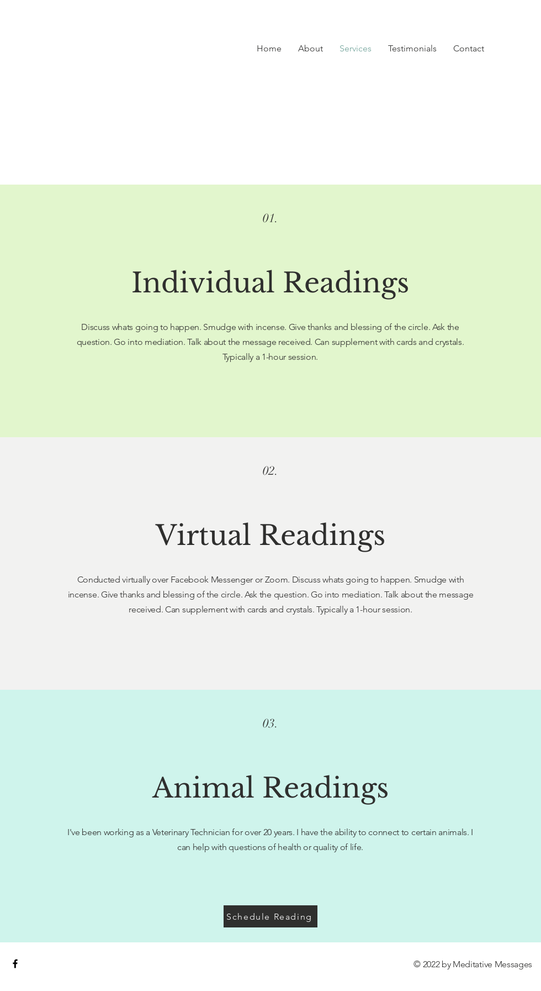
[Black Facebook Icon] (15, 963)
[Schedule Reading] (270, 916)
